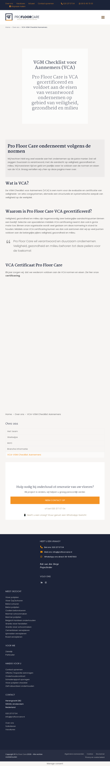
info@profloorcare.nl (15, 716)
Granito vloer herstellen (16, 623)
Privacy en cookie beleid (95, 757)
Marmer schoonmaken (16, 613)
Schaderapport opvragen (17, 679)
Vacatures (10, 729)
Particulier (10, 654)
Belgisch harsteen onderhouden (20, 620)
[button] (103, 17)
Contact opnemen (14, 669)
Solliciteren (10, 726)
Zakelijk (8, 651)
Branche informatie (17, 448)
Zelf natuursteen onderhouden (19, 686)
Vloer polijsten (12, 597)
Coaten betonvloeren (15, 610)
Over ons (15, 27)
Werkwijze (12, 437)
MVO (9, 443)
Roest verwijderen (13, 637)
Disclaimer (100, 754)
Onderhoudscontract (15, 676)
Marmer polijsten (13, 617)
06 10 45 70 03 (87, 3)
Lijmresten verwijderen (15, 633)
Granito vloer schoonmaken (18, 627)
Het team (12, 431)
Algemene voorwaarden (74, 754)
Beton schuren (12, 604)
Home (7, 27)
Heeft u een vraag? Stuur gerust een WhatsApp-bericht (57, 514)
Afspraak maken (18, 6)
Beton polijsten (12, 607)
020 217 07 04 (69, 3)
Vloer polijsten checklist (16, 682)
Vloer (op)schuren (14, 600)
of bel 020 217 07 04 (55, 508)
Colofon (90, 754)
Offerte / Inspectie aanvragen (19, 673)
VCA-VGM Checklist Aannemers (24, 454)
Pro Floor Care (21, 754)
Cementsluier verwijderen (17, 630)
